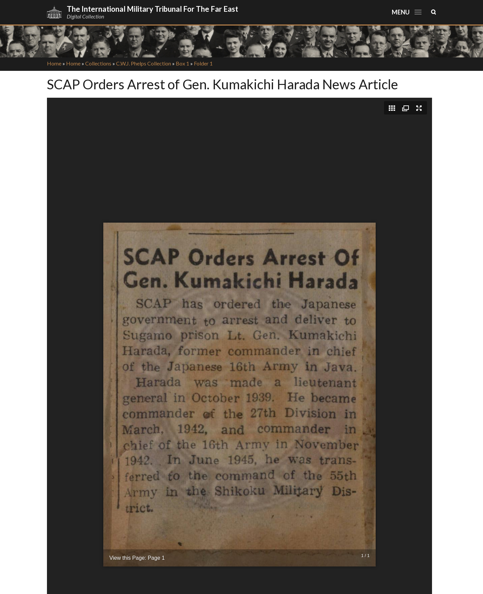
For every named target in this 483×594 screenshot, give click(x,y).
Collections (98, 63)
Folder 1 (203, 63)
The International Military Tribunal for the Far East (152, 8)
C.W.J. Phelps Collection (143, 63)
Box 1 (182, 63)
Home (54, 63)
